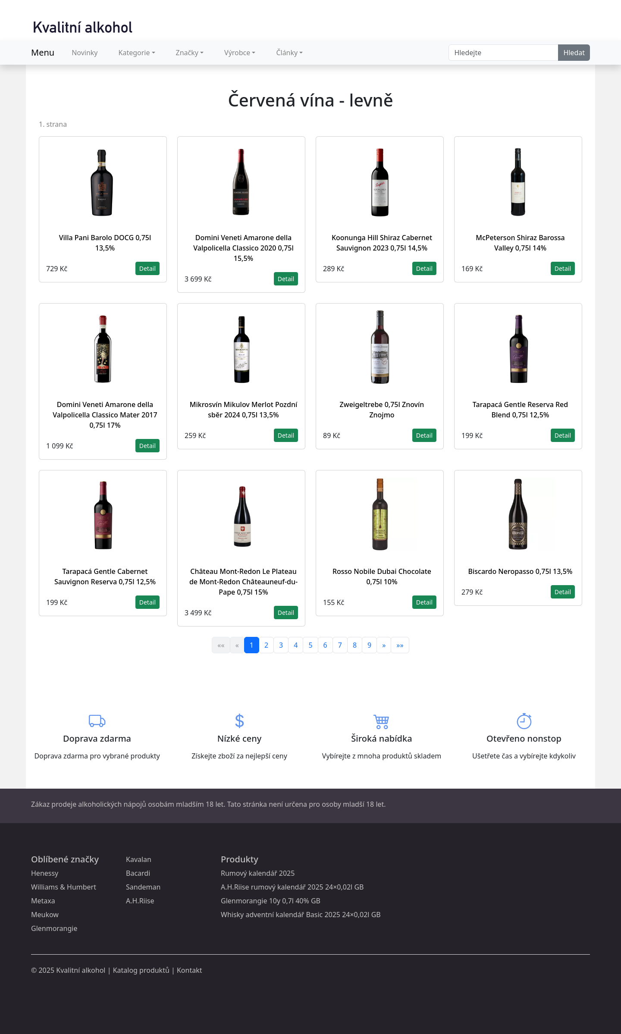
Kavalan (138, 859)
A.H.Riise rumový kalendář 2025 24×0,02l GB (292, 887)
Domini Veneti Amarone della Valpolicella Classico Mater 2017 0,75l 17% (105, 415)
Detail (147, 268)
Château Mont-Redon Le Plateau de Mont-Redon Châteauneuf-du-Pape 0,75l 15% (243, 582)
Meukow (45, 914)
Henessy (44, 873)
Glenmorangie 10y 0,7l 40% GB (270, 901)
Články (287, 52)
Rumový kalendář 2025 (258, 873)
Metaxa (43, 901)
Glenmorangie (54, 928)
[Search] (503, 52)
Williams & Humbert (63, 887)
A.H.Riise (140, 901)
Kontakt (189, 970)
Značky (187, 52)
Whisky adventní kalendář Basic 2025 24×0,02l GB (301, 914)
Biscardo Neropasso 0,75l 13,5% (520, 571)
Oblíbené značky (65, 859)
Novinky (84, 52)
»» (399, 645)
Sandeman (143, 887)
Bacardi (138, 873)
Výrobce (237, 52)
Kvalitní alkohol (80, 970)
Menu (42, 52)
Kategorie (134, 52)
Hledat (574, 52)
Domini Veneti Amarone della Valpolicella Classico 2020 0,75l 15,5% (243, 248)
